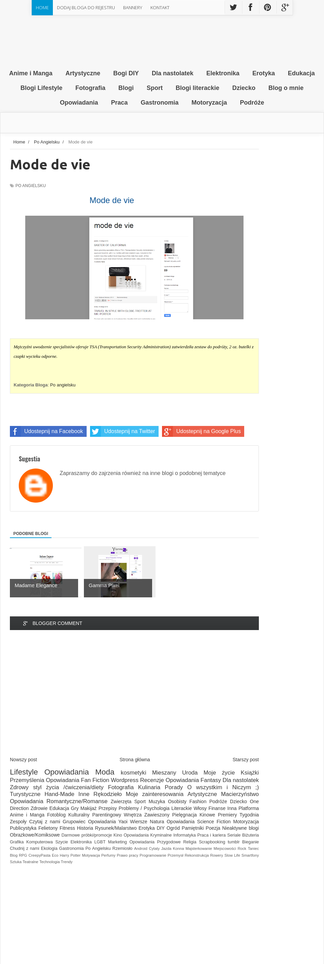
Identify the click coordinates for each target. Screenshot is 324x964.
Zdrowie (39, 808)
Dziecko (238, 801)
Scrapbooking (212, 842)
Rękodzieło (107, 794)
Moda (104, 772)
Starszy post (246, 759)
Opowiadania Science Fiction (199, 821)
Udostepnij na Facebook (46, 431)
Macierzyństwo (240, 794)
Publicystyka (23, 828)
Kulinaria (149, 787)
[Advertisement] (134, 699)
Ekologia (49, 848)
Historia (85, 828)
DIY (160, 828)
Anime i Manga (27, 814)
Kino (118, 835)
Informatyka (184, 835)
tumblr (234, 842)
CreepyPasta (39, 855)
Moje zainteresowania (154, 794)
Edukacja (59, 808)
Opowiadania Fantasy (193, 780)
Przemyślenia (27, 780)
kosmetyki (133, 772)
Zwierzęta (121, 801)
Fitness (67, 828)
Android (140, 848)
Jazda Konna (172, 848)
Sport (140, 801)
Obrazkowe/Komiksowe (35, 835)
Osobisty (177, 801)
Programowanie (152, 855)
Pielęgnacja (184, 814)
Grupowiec (74, 821)
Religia (189, 842)
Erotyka (146, 828)
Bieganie (250, 842)
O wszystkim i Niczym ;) (223, 787)
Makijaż (88, 808)
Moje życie (219, 772)
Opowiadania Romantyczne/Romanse (58, 801)
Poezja (213, 828)
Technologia (49, 862)
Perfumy (108, 855)
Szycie (61, 842)
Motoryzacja (246, 821)
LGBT (99, 842)
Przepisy (108, 808)
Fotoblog (56, 814)
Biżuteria (250, 835)
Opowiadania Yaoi (108, 821)
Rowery (216, 855)
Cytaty (154, 848)
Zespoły (18, 821)
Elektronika (81, 842)
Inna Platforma (243, 808)
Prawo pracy (127, 855)
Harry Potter (70, 855)
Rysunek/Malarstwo (116, 828)
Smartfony (250, 855)
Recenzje (152, 780)
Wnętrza (133, 814)
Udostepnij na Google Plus (201, 431)
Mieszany (164, 772)
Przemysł (175, 855)
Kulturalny (78, 814)
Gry (75, 808)
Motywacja (91, 855)
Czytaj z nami (44, 821)
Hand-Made (59, 794)
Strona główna (134, 759)
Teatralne (30, 862)
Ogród (173, 828)
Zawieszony (157, 814)
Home (42, 7)
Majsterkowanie (199, 848)
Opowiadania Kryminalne (148, 835)
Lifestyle (24, 772)
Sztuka (15, 862)
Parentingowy (106, 814)
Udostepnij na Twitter (122, 431)
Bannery (132, 7)
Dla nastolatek (241, 780)
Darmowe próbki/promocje (86, 835)
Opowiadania (66, 772)
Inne (84, 794)
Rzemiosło (123, 848)
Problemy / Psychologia (144, 808)
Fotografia (121, 787)
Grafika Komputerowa (31, 842)
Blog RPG (18, 855)
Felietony (48, 828)
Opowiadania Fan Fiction (77, 780)
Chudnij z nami (24, 848)
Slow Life (232, 855)
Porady (174, 787)
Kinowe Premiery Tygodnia (229, 814)
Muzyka (157, 801)
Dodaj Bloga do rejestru (86, 7)
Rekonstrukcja (197, 855)
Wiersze (138, 821)
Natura (157, 821)
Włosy (200, 808)
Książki (250, 772)
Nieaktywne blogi (240, 828)
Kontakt (160, 7)
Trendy (66, 862)
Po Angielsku (30, 185)
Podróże (218, 801)
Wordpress (124, 780)
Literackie (182, 808)
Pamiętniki (193, 828)
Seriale (233, 835)
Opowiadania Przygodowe (155, 842)
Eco (55, 855)
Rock (242, 848)
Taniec (253, 848)
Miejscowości (224, 848)
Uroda (190, 772)
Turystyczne (25, 794)
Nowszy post (23, 759)
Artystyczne (202, 794)
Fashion (197, 801)
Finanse (216, 808)
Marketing (117, 842)
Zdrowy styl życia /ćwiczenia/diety (57, 787)
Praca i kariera (211, 835)
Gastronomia (71, 848)
